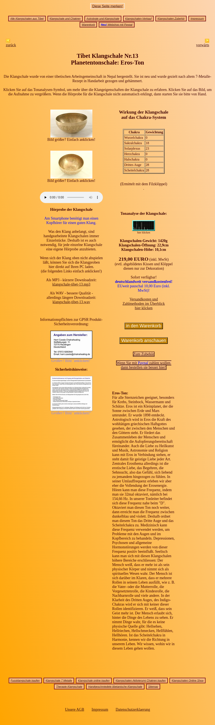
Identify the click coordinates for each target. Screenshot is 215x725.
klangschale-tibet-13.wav (71, 302)
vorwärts (202, 43)
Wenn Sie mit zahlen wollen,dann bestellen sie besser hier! (144, 365)
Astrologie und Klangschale (103, 18)
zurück (11, 43)
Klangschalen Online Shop (187, 680)
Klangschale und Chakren (65, 18)
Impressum (197, 18)
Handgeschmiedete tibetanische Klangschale (115, 686)
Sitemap (153, 686)
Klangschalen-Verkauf (138, 18)
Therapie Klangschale (69, 686)
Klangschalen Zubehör (171, 18)
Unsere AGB (74, 709)
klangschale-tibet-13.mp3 (71, 284)
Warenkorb (88, 24)
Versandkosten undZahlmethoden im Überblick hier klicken (144, 303)
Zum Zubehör (143, 354)
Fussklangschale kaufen (25, 680)
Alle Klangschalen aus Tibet (27, 18)
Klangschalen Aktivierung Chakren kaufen (140, 680)
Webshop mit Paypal (116, 24)
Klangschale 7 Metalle (59, 680)
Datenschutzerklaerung (133, 709)
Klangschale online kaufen (94, 680)
